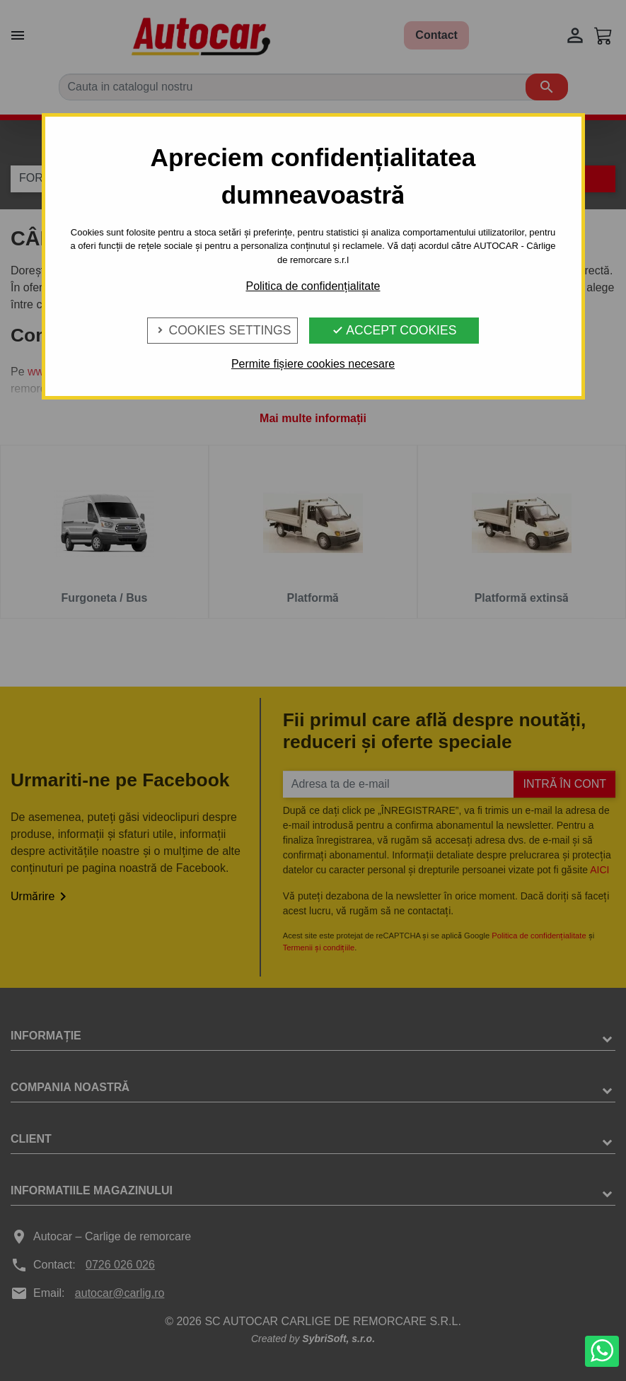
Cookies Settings (222, 330)
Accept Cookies (394, 330)
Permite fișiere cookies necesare (313, 364)
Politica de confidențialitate (312, 286)
